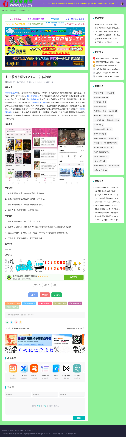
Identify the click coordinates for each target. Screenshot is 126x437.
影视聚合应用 (100, 134)
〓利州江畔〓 (15, 19)
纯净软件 (72, 4)
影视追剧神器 (100, 138)
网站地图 (70, 434)
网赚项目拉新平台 (35, 24)
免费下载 (74, 277)
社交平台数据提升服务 (35, 19)
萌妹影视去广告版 (39, 102)
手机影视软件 (100, 102)
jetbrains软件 (99, 161)
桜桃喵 (97, 115)
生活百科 (82, 4)
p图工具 (110, 93)
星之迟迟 (113, 111)
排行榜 (111, 4)
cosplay (98, 93)
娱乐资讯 (62, 4)
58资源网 (55, 19)
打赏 (54, 285)
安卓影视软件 (100, 106)
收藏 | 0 (37, 285)
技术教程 (92, 4)
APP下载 (23, 430)
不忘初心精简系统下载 (103, 129)
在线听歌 (30, 430)
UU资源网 (54, 434)
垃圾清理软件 (100, 111)
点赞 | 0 (46, 285)
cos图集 (113, 138)
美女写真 (108, 115)
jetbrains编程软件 (101, 156)
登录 (44, 406)
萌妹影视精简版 (60, 303)
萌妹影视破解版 (29, 303)
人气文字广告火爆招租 (74, 19)
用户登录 (11, 430)
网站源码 (102, 4)
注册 (38, 406)
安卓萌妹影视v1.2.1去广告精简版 (25, 276)
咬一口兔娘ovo (110, 143)
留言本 (17, 430)
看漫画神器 (114, 165)
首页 (44, 4)
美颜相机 (98, 125)
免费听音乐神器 (100, 170)
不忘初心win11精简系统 (103, 147)
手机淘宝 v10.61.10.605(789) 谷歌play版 (110, 195)
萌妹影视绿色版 (33, 96)
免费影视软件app (101, 97)
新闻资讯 (52, 4)
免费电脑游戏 (100, 165)
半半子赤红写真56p (74, 328)
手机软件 (22, 10)
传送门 (4, 430)
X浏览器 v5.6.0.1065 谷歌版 (105, 191)
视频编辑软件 (113, 120)
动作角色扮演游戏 (101, 152)
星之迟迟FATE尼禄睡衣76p (18, 328)
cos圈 (98, 143)
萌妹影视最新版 (11, 93)
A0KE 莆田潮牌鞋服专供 (55, 24)
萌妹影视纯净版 (33, 99)
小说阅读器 (99, 120)
